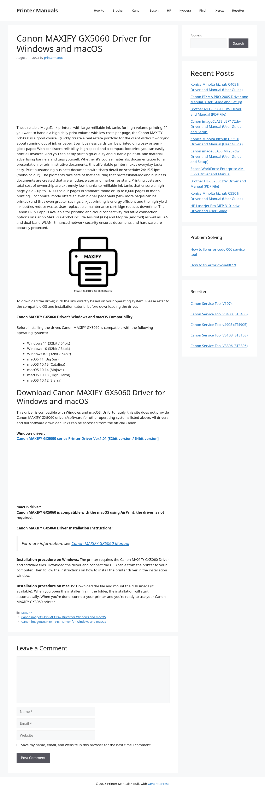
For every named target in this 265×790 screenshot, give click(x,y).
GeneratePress (158, 784)
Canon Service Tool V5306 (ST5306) (219, 345)
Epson (154, 10)
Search (196, 35)
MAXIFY (26, 613)
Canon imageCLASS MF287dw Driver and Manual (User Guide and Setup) (216, 156)
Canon (137, 10)
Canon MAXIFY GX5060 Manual (100, 543)
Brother (118, 10)
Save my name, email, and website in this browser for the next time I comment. (86, 744)
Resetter (238, 10)
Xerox (220, 10)
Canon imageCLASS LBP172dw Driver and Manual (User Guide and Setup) (216, 126)
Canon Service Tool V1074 (211, 303)
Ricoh (203, 10)
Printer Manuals (37, 10)
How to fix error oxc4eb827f (213, 265)
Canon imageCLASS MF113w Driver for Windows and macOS (63, 617)
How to (99, 10)
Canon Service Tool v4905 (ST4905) (218, 324)
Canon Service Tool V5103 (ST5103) (219, 335)
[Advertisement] (93, 96)
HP (169, 10)
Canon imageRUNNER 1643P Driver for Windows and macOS (63, 622)
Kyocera (185, 10)
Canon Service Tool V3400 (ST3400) (219, 314)
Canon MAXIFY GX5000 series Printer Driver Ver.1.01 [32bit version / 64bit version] (88, 438)
